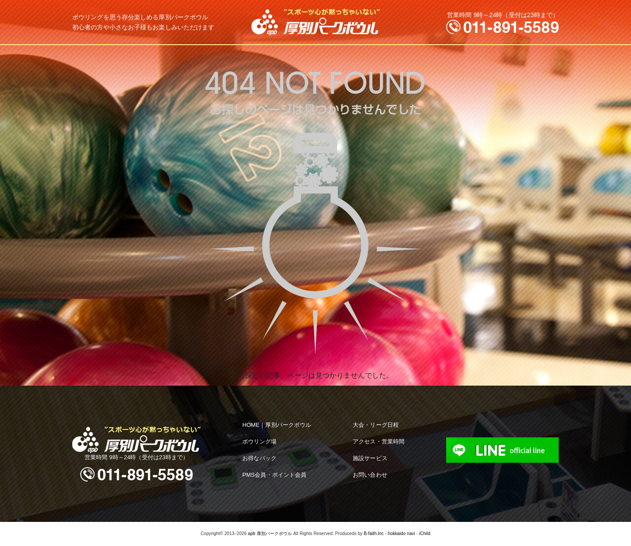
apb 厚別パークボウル (270, 533)
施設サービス (370, 458)
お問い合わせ (370, 475)
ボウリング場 (259, 441)
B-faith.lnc (374, 533)
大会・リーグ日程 (376, 425)
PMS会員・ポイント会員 (274, 475)
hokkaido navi (401, 533)
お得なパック (259, 458)
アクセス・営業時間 (378, 441)
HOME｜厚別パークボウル (276, 425)
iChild (424, 533)
